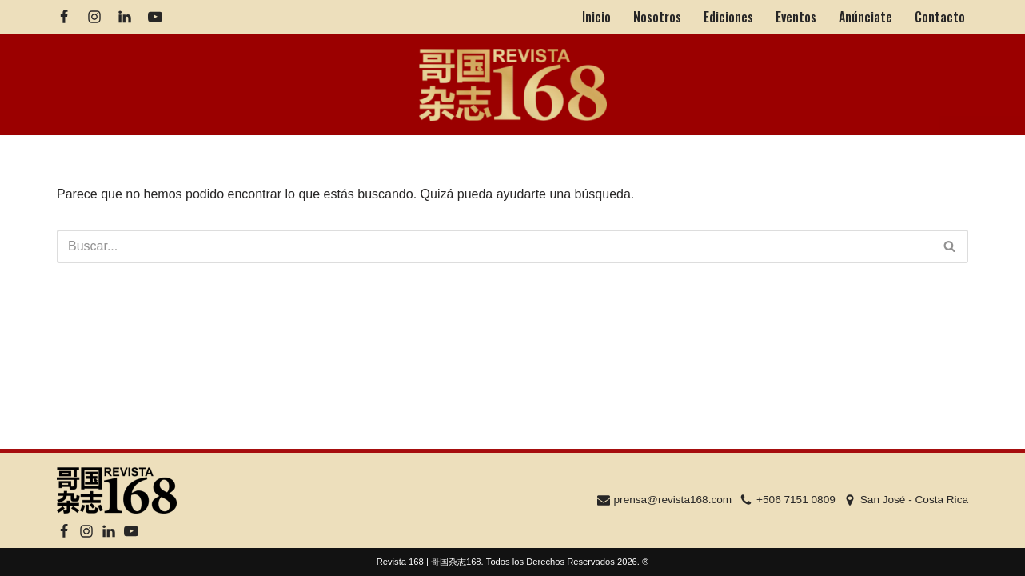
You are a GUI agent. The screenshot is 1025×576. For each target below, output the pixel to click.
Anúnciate (865, 16)
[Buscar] (494, 246)
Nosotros (657, 16)
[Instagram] (94, 17)
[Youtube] (155, 17)
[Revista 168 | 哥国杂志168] (513, 85)
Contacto (940, 16)
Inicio (596, 16)
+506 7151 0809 (796, 500)
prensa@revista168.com (673, 500)
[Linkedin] (125, 17)
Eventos (796, 16)
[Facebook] (64, 17)
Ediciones (728, 16)
